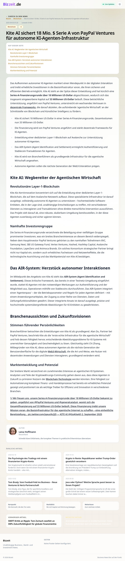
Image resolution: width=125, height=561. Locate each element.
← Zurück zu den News (17, 16)
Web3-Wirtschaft (57, 351)
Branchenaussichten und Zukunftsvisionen (25, 63)
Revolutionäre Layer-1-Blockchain (24, 53)
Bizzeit (8, 19)
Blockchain (17, 19)
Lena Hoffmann (27, 431)
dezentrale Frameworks (23, 107)
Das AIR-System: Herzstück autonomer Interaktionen (30, 60)
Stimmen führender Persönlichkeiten (25, 67)
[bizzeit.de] (12, 4)
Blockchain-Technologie (59, 379)
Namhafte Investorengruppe (22, 56)
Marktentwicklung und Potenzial (23, 70)
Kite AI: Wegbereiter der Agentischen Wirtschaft (28, 49)
